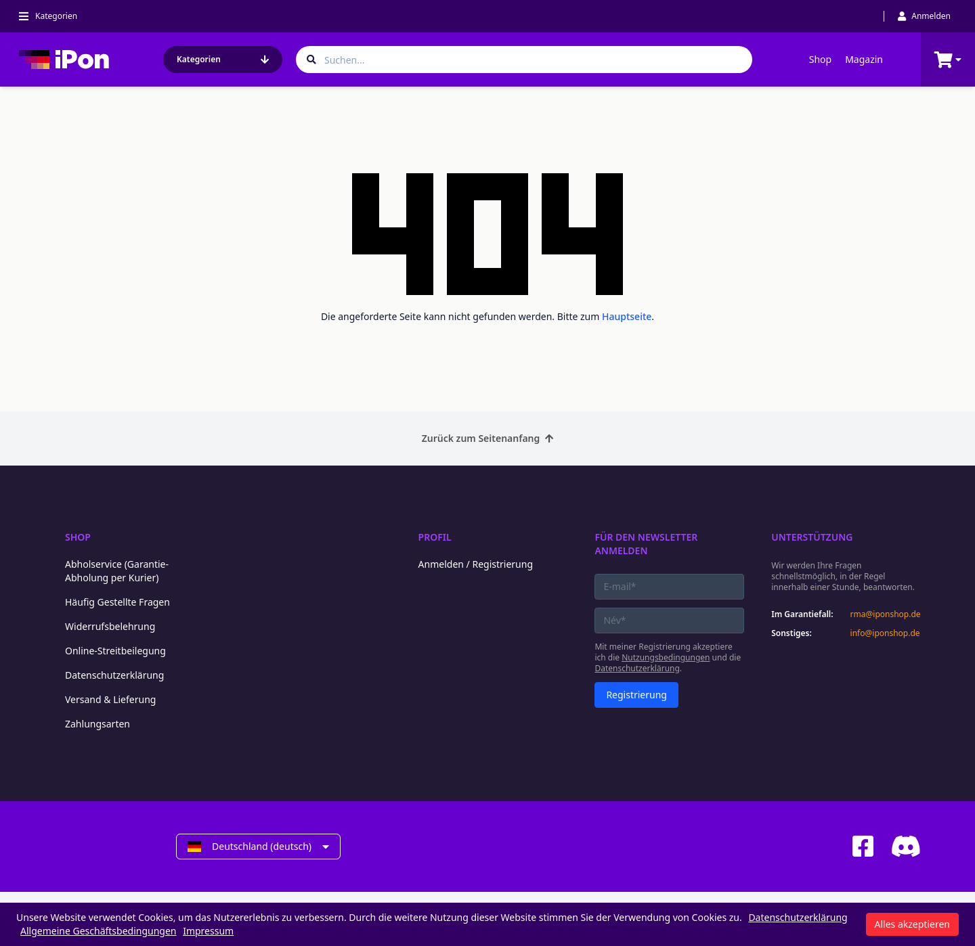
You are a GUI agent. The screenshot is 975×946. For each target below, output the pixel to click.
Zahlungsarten (97, 723)
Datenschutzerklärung (114, 675)
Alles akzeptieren (912, 924)
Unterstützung (811, 537)
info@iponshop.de (885, 633)
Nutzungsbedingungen (666, 657)
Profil (435, 537)
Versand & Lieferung (110, 699)
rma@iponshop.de (885, 614)
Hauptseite (626, 316)
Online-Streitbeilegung (115, 650)
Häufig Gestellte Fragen (117, 601)
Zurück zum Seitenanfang (488, 438)
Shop (820, 59)
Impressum (208, 930)
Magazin (864, 59)
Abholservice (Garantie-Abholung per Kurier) (117, 571)
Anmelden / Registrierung (475, 564)
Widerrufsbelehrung (110, 626)
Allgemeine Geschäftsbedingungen (98, 930)
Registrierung (636, 694)
